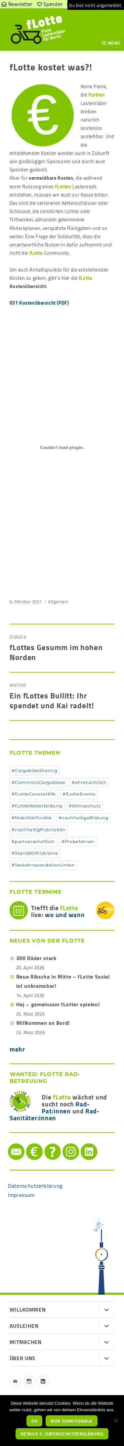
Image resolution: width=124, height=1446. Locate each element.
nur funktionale (71, 1421)
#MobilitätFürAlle (32, 817)
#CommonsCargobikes (38, 782)
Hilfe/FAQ (46, 1143)
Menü (114, 43)
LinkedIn (82, 1143)
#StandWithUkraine (35, 853)
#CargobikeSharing (34, 770)
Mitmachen (26, 1342)
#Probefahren (78, 841)
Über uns (22, 1358)
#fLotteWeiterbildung (37, 805)
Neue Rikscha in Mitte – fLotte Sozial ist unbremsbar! (63, 981)
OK (34, 1421)
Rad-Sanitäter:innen (55, 1114)
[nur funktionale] (115, 1420)
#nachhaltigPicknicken (38, 829)
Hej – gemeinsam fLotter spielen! (58, 1004)
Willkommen (28, 1310)
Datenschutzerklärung (35, 1186)
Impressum (21, 1195)
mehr (17, 1049)
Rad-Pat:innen (66, 1107)
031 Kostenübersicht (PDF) (39, 302)
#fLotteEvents (78, 794)
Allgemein (58, 602)
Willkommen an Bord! (43, 1023)
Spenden (28, 1143)
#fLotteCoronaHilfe (34, 794)
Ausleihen (24, 1326)
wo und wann (65, 915)
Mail (9, 1143)
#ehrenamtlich (89, 782)
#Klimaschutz (85, 805)
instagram (64, 1143)
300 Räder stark (36, 958)
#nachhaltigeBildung (83, 817)
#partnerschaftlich (33, 841)
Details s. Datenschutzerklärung (62, 1433)
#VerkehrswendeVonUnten (43, 865)
